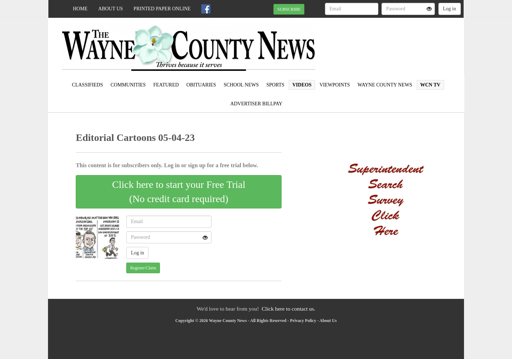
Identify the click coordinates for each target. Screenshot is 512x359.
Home (80, 8)
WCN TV (430, 85)
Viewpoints (334, 85)
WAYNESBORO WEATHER (399, 42)
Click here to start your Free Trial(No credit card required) (178, 191)
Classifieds (87, 85)
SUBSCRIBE (288, 9)
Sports (275, 85)
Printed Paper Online (162, 8)
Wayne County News (384, 85)
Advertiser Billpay (256, 103)
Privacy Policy (303, 320)
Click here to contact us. (288, 309)
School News (241, 85)
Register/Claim (143, 267)
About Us (110, 8)
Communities (128, 85)
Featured (166, 85)
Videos (301, 85)
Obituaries (201, 85)
